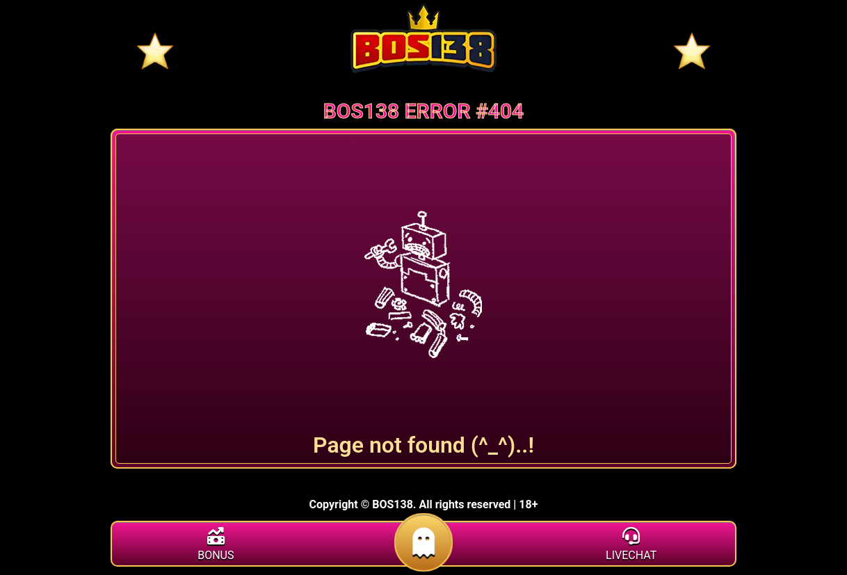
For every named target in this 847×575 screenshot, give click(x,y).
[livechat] (631, 545)
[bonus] (216, 545)
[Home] (423, 38)
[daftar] (424, 563)
